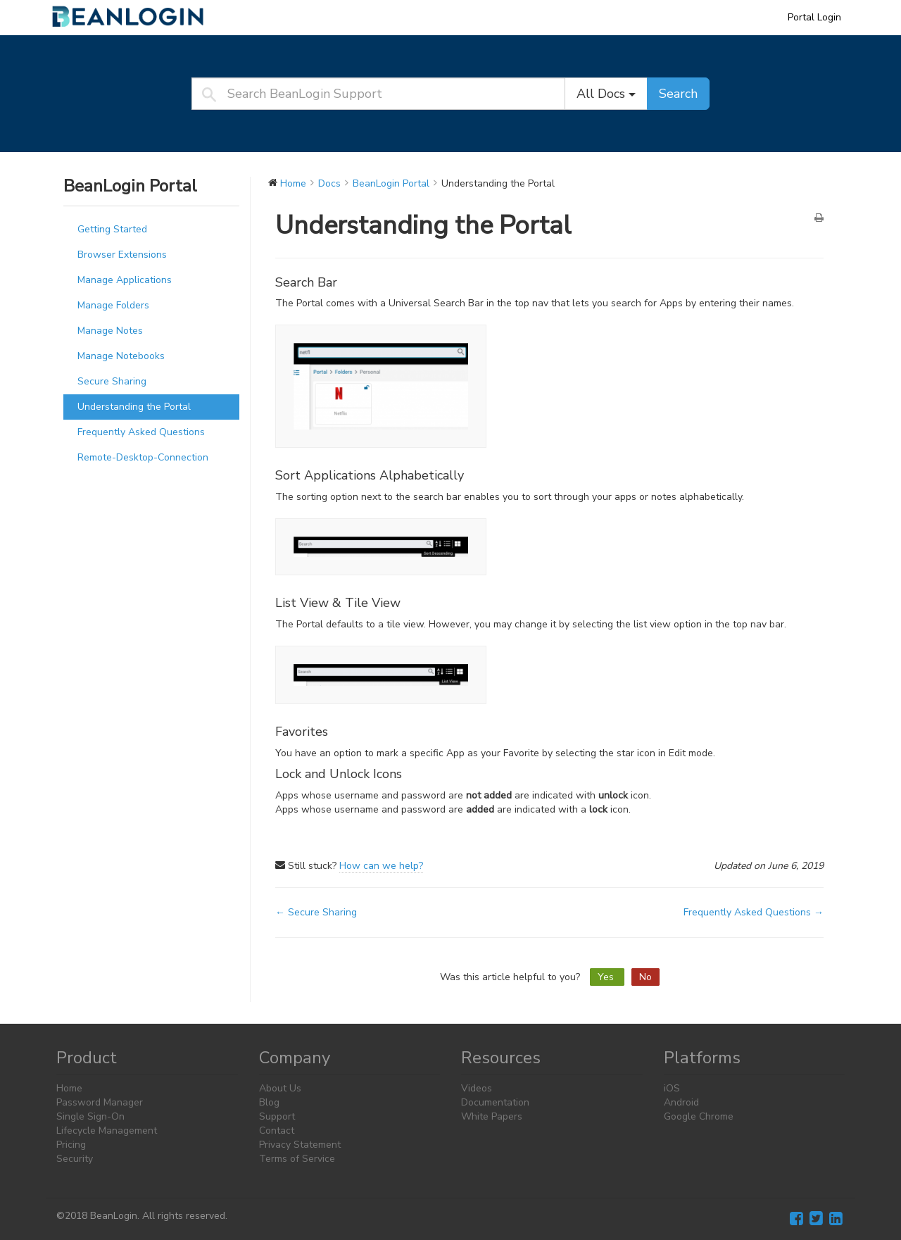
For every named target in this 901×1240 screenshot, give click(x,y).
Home (69, 1088)
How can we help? (381, 865)
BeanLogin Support (137, 17)
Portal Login (814, 17)
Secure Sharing (111, 381)
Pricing (71, 1144)
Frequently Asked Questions (141, 432)
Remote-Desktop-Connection (142, 457)
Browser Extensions (122, 254)
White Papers (491, 1116)
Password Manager (99, 1102)
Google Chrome (698, 1116)
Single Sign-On (90, 1116)
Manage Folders (113, 305)
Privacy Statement (300, 1144)
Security (74, 1158)
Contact (276, 1130)
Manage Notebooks (121, 356)
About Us (280, 1088)
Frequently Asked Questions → (753, 912)
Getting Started (112, 229)
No (645, 977)
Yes (607, 977)
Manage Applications (124, 280)
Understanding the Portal (134, 406)
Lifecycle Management (106, 1130)
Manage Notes (110, 330)
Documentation (495, 1102)
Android (681, 1102)
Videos (476, 1088)
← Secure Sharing (316, 912)
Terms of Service (297, 1158)
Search (678, 93)
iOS (672, 1088)
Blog (269, 1102)
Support (277, 1116)
